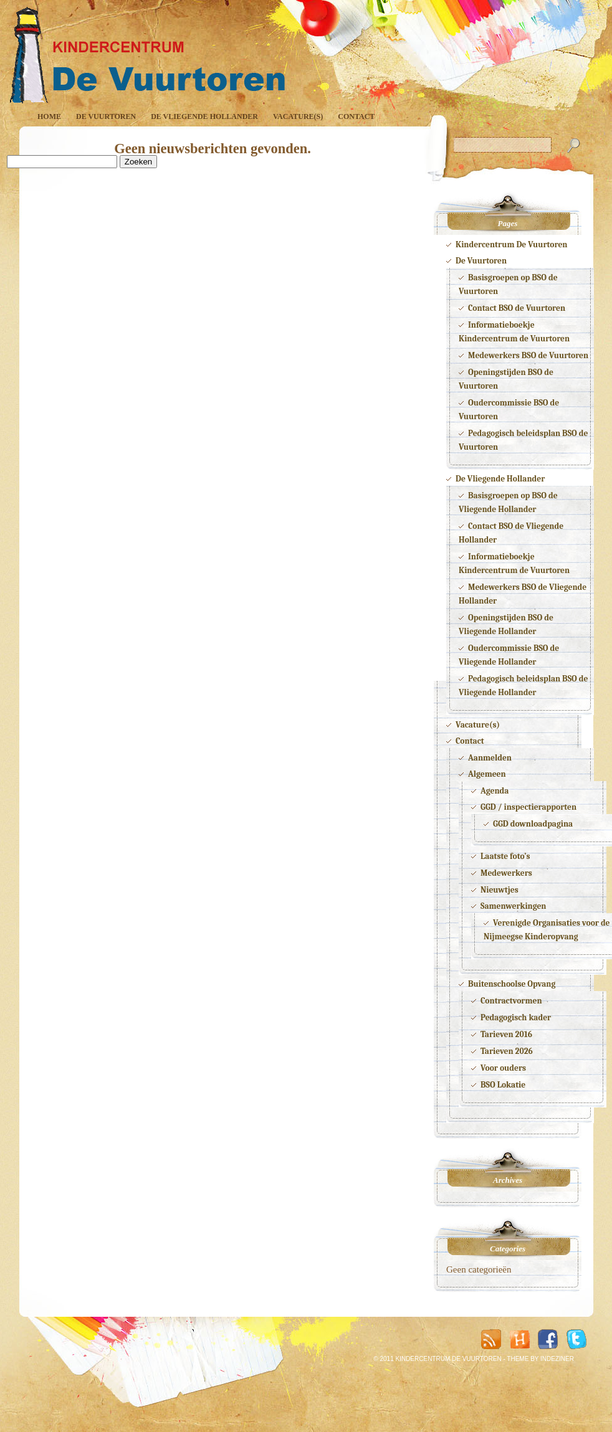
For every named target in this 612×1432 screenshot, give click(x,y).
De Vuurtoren (106, 116)
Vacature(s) (298, 116)
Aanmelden (490, 757)
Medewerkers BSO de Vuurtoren (528, 355)
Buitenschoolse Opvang (511, 984)
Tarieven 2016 (506, 1034)
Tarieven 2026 (507, 1051)
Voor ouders (503, 1068)
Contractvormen (511, 1000)
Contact (356, 116)
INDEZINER (557, 1358)
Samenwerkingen (514, 906)
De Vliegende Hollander (204, 116)
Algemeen (487, 774)
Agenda (495, 790)
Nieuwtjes (500, 889)
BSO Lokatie (503, 1084)
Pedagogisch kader (516, 1017)
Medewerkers (506, 873)
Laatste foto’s (505, 856)
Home (49, 116)
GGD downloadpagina (533, 823)
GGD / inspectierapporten (528, 807)
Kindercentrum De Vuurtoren (511, 244)
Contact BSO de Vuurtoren (516, 308)
